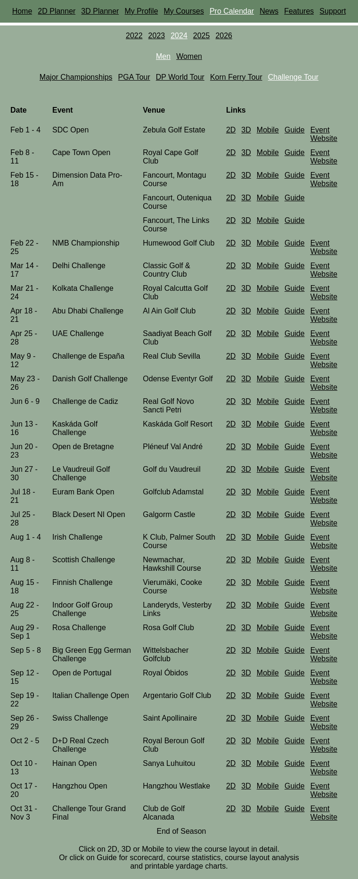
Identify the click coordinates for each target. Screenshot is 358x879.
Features (299, 11)
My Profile (141, 11)
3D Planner (100, 11)
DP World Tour (180, 77)
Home (22, 11)
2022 (134, 36)
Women (189, 56)
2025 (201, 36)
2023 (156, 36)
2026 (223, 36)
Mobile (268, 130)
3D (246, 130)
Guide (295, 130)
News (269, 11)
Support (332, 11)
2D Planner (56, 11)
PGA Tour (134, 77)
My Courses (184, 11)
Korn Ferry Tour (236, 77)
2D (231, 130)
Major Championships (76, 77)
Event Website (324, 134)
